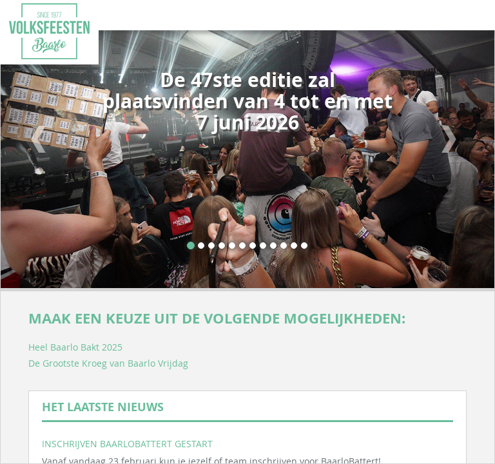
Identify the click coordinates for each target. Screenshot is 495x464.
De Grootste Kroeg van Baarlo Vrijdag (108, 363)
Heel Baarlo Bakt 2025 (75, 347)
